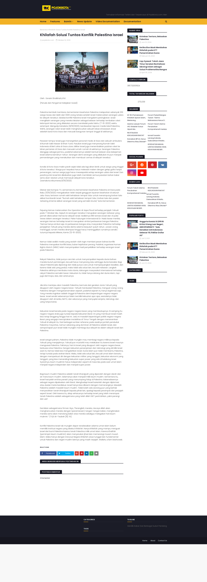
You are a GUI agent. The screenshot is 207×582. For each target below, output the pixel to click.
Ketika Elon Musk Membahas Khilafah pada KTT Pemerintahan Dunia (153, 50)
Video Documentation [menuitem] (108, 21)
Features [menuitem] (55, 21)
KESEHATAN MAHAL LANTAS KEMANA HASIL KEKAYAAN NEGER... (157, 147)
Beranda (43, 30)
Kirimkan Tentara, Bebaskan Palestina (153, 38)
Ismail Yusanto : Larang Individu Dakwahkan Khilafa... (156, 138)
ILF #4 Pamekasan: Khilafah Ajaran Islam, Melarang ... (136, 118)
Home (144, 540)
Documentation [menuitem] (132, 21)
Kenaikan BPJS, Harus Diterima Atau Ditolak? (136, 140)
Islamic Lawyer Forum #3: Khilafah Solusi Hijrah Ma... (136, 126)
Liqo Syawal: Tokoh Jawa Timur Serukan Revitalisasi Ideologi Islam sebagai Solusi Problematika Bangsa (153, 65)
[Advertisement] (79, 562)
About (152, 540)
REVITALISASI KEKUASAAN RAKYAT (135, 134)
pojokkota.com (48, 40)
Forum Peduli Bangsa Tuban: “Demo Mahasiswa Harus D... (157, 118)
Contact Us (162, 540)
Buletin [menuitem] (68, 21)
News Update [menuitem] (84, 21)
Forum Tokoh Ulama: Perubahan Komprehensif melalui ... (157, 128)
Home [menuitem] (43, 21)
